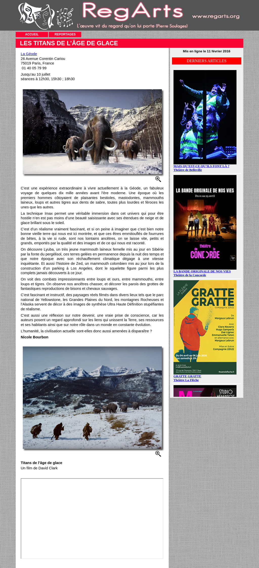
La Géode (29, 54)
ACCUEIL (31, 34)
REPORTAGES (65, 34)
